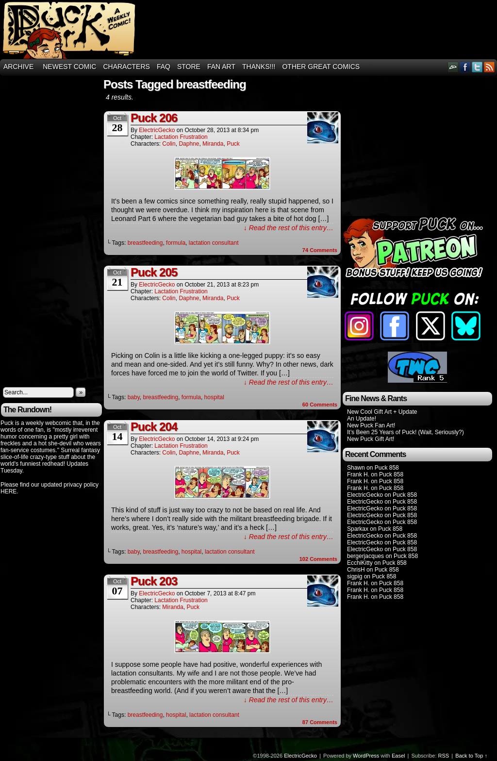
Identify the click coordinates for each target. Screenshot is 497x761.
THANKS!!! (258, 66)
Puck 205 (154, 272)
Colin (168, 143)
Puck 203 (154, 581)
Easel (398, 756)
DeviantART (453, 67)
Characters (126, 66)
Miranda (212, 143)
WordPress (366, 756)
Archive (18, 66)
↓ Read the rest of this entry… (288, 228)
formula (175, 242)
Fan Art (221, 66)
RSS (489, 67)
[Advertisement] (320, 29)
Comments (319, 250)
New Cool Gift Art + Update (382, 411)
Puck (233, 143)
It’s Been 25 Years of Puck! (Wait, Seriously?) (405, 432)
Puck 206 (154, 117)
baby (134, 397)
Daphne (189, 143)
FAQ (163, 66)
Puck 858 (387, 467)
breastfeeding (145, 242)
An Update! (361, 418)
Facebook (465, 67)
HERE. (9, 491)
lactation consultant (214, 242)
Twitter (477, 67)
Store (188, 66)
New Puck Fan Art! (371, 425)
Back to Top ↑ (471, 756)
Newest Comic (69, 66)
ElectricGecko (157, 130)
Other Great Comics (321, 66)
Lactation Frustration (180, 137)
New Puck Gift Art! (370, 439)
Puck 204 (154, 426)
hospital (214, 397)
